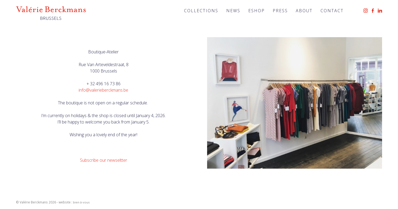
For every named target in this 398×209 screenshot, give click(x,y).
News (233, 10)
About (304, 10)
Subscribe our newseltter (103, 160)
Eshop (256, 10)
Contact (332, 10)
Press (280, 10)
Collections (201, 10)
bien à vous (81, 202)
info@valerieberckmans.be (103, 90)
